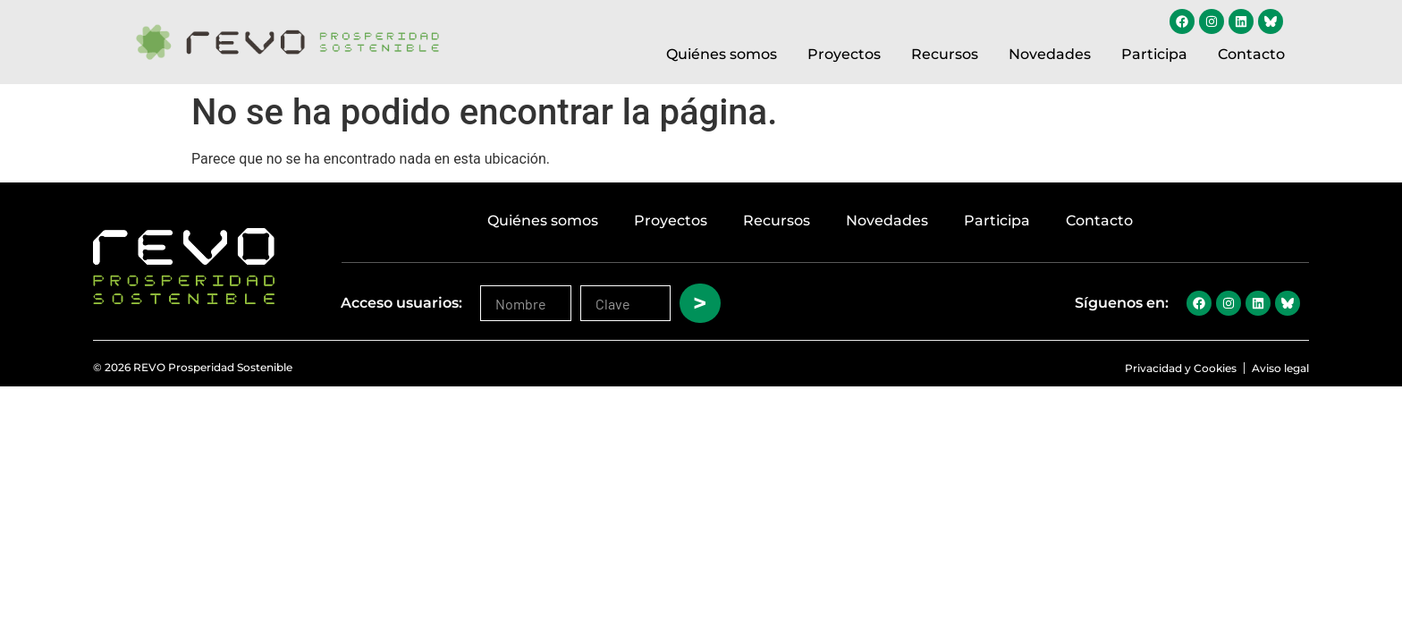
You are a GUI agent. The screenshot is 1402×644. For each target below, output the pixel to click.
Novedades (1050, 54)
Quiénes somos (721, 54)
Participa (1154, 54)
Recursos (944, 54)
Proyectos (844, 54)
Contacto (1251, 54)
